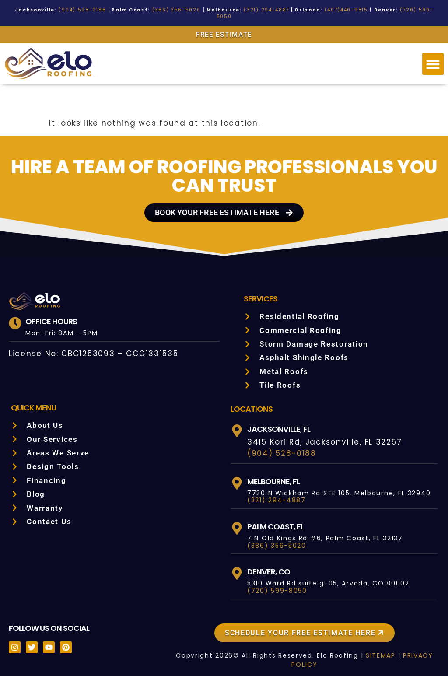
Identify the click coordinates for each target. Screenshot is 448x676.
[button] (433, 57)
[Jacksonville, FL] (237, 424)
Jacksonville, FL (281, 422)
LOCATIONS (252, 402)
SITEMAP (375, 648)
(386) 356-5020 (174, 9)
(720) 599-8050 (394, 9)
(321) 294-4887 (254, 9)
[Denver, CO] (237, 566)
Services (262, 291)
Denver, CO (269, 564)
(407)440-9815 (325, 9)
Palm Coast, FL (276, 519)
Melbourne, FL (276, 474)
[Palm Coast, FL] (237, 521)
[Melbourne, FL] (237, 476)
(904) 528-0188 (93, 9)
